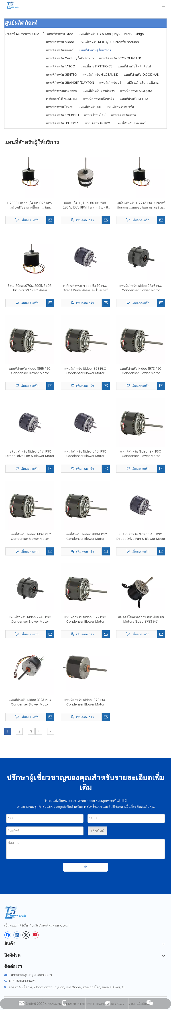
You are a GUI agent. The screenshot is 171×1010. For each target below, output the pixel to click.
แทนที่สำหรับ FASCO (60, 66)
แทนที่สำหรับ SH (90, 107)
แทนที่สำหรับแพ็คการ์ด (98, 99)
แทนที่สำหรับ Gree (60, 34)
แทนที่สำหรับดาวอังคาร (99, 91)
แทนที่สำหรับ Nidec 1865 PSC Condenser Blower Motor (30, 370)
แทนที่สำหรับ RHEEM (134, 99)
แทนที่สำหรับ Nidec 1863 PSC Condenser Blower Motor (85, 370)
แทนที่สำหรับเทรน (123, 115)
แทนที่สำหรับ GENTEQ (61, 74)
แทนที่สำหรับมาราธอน (61, 91)
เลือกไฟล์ (97, 831)
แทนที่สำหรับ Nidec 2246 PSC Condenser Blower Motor (140, 288)
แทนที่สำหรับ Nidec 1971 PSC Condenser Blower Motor (140, 453)
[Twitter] (26, 935)
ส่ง (85, 867)
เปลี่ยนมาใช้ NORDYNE (62, 99)
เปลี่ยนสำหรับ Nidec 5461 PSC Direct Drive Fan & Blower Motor (140, 536)
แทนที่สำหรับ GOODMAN (141, 74)
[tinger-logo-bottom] (18, 912)
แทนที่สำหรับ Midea (60, 42)
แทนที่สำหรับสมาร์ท (120, 107)
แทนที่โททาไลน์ (95, 115)
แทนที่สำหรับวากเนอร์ (131, 123)
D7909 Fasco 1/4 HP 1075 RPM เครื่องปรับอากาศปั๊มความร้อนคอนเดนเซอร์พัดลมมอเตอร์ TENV (30, 205)
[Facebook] (7, 935)
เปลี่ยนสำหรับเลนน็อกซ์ (143, 82)
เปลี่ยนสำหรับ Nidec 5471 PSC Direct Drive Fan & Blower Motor (30, 453)
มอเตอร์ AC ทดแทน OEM (21, 34)
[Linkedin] (16, 935)
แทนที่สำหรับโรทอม (59, 107)
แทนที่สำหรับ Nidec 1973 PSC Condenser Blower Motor (141, 370)
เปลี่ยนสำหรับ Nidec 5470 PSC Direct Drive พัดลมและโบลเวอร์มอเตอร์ (85, 288)
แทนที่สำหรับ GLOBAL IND (100, 74)
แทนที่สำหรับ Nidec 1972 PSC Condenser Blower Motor (85, 619)
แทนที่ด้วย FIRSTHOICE (96, 66)
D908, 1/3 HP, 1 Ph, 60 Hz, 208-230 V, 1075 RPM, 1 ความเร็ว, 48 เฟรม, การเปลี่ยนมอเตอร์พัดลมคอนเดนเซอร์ (85, 205)
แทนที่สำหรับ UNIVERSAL (63, 123)
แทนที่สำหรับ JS (110, 82)
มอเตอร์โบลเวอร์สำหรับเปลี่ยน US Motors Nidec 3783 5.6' (141, 619)
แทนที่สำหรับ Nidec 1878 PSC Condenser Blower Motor (85, 702)
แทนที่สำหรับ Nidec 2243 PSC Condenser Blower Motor (29, 619)
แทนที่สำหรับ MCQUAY (136, 91)
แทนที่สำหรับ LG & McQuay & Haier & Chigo (111, 34)
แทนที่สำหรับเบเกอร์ (59, 50)
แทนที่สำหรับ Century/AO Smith (70, 58)
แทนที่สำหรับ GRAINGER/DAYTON (70, 82)
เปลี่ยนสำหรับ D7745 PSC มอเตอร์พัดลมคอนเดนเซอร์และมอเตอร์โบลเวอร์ (141, 205)
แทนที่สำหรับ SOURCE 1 (62, 115)
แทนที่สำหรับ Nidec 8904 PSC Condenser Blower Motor (85, 536)
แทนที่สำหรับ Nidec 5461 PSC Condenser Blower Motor (85, 453)
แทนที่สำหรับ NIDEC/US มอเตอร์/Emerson (109, 42)
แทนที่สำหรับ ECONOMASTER (120, 58)
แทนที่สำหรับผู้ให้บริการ (95, 50)
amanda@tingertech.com (31, 974)
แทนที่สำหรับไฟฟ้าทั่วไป (134, 66)
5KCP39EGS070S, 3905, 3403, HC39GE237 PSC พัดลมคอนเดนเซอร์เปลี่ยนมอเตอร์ (30, 288)
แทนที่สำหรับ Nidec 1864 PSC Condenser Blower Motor (30, 536)
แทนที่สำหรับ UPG (97, 123)
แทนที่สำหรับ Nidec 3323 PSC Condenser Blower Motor (30, 702)
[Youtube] (35, 935)
